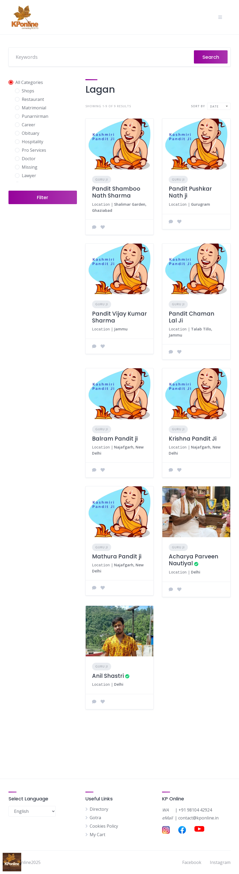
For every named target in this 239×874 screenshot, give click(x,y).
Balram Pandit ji (115, 437)
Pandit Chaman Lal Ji (191, 316)
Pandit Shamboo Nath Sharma (116, 192)
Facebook (191, 862)
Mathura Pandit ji (116, 555)
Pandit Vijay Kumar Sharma (119, 316)
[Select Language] (32, 811)
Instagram (220, 862)
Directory (99, 809)
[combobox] (219, 106)
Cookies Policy (104, 826)
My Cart (97, 834)
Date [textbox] (214, 106)
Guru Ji (101, 179)
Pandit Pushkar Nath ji (190, 192)
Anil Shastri (108, 674)
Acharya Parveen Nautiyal (193, 558)
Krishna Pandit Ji (192, 437)
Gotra (95, 818)
